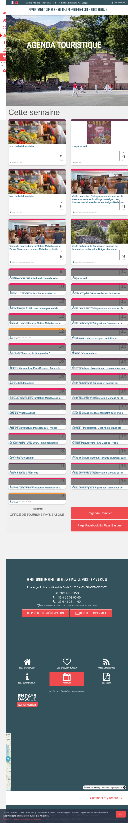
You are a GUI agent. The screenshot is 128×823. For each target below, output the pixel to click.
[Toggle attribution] (124, 787)
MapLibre (117, 787)
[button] (40, 144)
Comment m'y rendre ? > (106, 798)
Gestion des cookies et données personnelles (22, 819)
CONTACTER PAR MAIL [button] (92, 613)
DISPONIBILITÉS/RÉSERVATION (47, 613)
